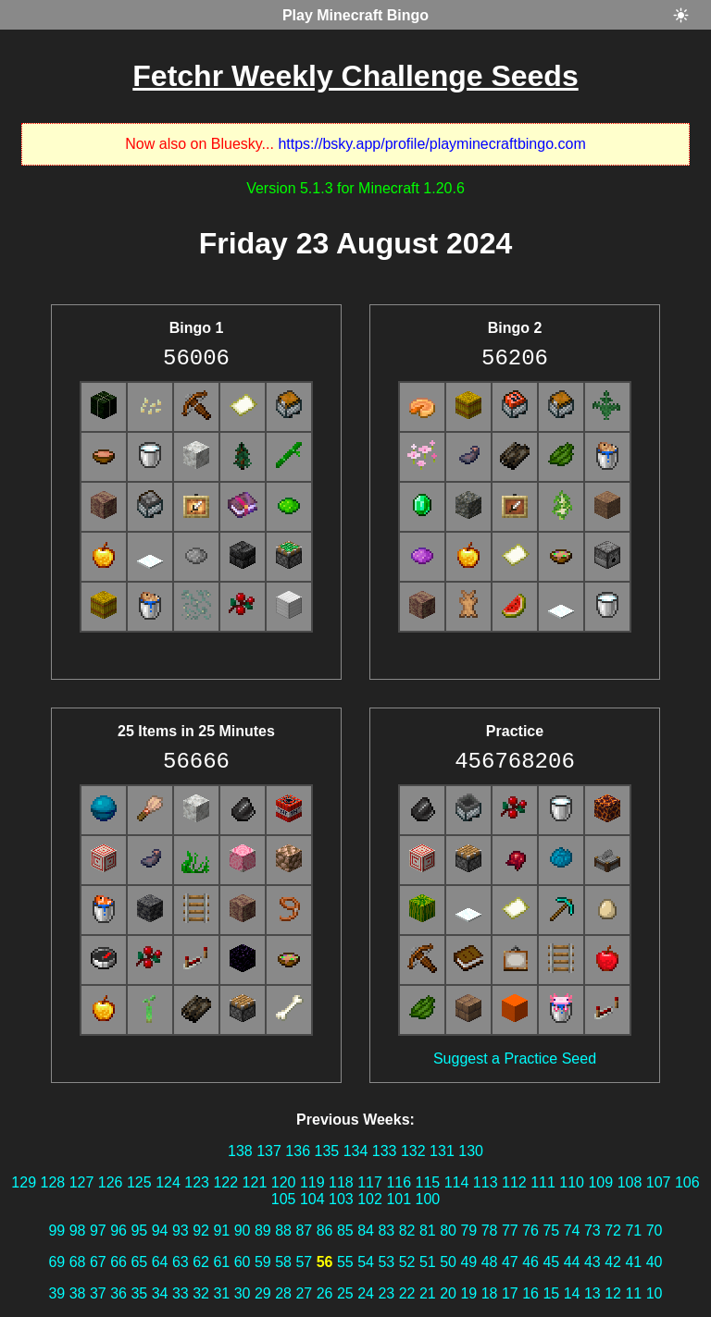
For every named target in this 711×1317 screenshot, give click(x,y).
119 (312, 1182)
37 (98, 1293)
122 (225, 1182)
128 (53, 1182)
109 (600, 1182)
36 (118, 1293)
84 (365, 1230)
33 (180, 1293)
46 (530, 1262)
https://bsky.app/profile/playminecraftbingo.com (431, 144)
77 (510, 1230)
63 (180, 1262)
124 (168, 1182)
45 (551, 1262)
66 (118, 1262)
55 (345, 1262)
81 (427, 1230)
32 (201, 1293)
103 (341, 1199)
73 (592, 1230)
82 (407, 1230)
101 (398, 1199)
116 (398, 1182)
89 (263, 1230)
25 (345, 1293)
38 (77, 1293)
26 (325, 1293)
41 (633, 1262)
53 (386, 1262)
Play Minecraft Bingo (355, 15)
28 (283, 1293)
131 (442, 1151)
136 (297, 1151)
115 (428, 1182)
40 (654, 1262)
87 (303, 1230)
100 (428, 1199)
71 (633, 1230)
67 (98, 1262)
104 (312, 1199)
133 (384, 1151)
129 (23, 1182)
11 (633, 1293)
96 (118, 1230)
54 (365, 1262)
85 (345, 1230)
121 (255, 1182)
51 (427, 1262)
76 (530, 1230)
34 (160, 1293)
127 (81, 1182)
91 (221, 1230)
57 (303, 1262)
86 (325, 1230)
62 (201, 1262)
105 (283, 1199)
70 (654, 1230)
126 (110, 1182)
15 (551, 1293)
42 (613, 1262)
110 (571, 1182)
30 (242, 1293)
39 (56, 1293)
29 (263, 1293)
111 (542, 1182)
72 (613, 1230)
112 (514, 1182)
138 (240, 1151)
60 (242, 1262)
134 (355, 1151)
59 (263, 1262)
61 (221, 1262)
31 (221, 1293)
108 (629, 1182)
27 (303, 1293)
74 (572, 1230)
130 (470, 1151)
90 (242, 1230)
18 (489, 1293)
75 (551, 1230)
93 (180, 1230)
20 (448, 1293)
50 (448, 1262)
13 (592, 1293)
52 (407, 1262)
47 (510, 1262)
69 (56, 1262)
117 (369, 1182)
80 (448, 1230)
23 (386, 1293)
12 (613, 1293)
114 (456, 1182)
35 (139, 1293)
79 (468, 1230)
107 (658, 1182)
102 (369, 1199)
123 (196, 1182)
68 (77, 1262)
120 (283, 1182)
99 (56, 1230)
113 (485, 1182)
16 (530, 1293)
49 (468, 1262)
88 (283, 1230)
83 (386, 1230)
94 (160, 1230)
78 (489, 1230)
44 (572, 1262)
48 (489, 1262)
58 (283, 1262)
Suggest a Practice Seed (514, 1058)
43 (592, 1262)
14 (572, 1293)
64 (160, 1262)
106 (687, 1182)
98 (77, 1230)
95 (139, 1230)
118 (341, 1182)
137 (268, 1151)
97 (98, 1230)
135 (326, 1151)
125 (139, 1182)
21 (427, 1293)
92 (201, 1230)
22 (407, 1293)
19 (468, 1293)
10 (654, 1293)
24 (365, 1293)
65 (139, 1262)
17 (510, 1293)
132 (413, 1151)
